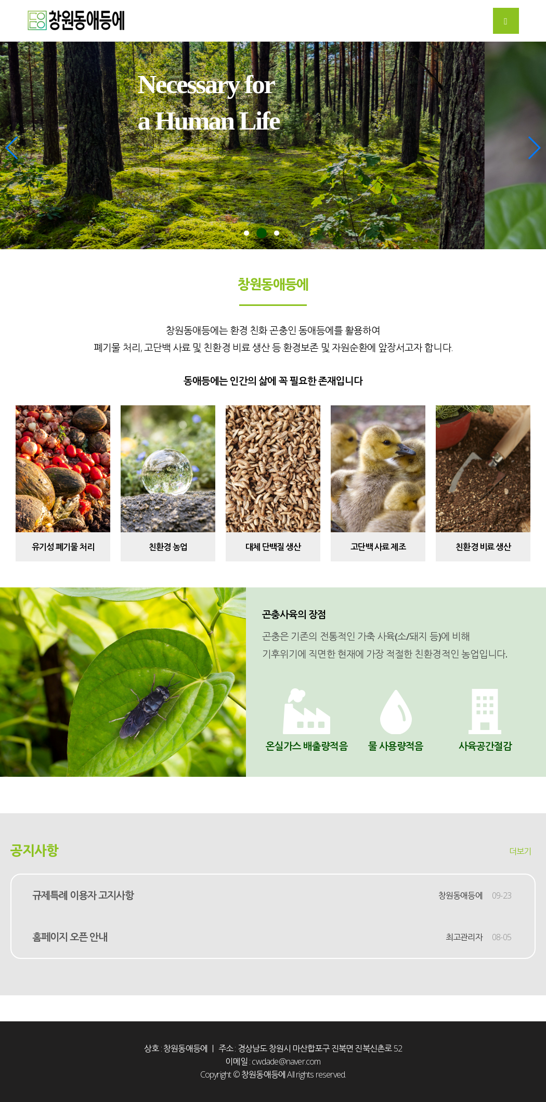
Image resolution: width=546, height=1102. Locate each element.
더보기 (520, 851)
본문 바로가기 (0, 0)
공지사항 (34, 850)
